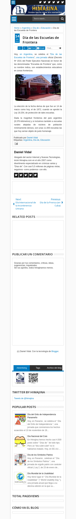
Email (42, 48)
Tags (38, 368)
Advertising (22, 368)
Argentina (27, 140)
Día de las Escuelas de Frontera (41, 40)
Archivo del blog (54, 368)
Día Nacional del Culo (37, 436)
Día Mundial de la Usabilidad (40, 473)
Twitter (40, 2)
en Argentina (26, 54)
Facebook (45, 2)
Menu (13, 2)
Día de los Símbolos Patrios (40, 455)
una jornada (41, 57)
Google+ (49, 2)
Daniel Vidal (32, 137)
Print (33, 48)
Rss (54, 2)
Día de (36, 140)
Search (62, 18)
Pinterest (62, 2)
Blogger (55, 351)
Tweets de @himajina (24, 398)
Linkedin (58, 2)
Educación (45, 140)
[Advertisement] (44, 187)
